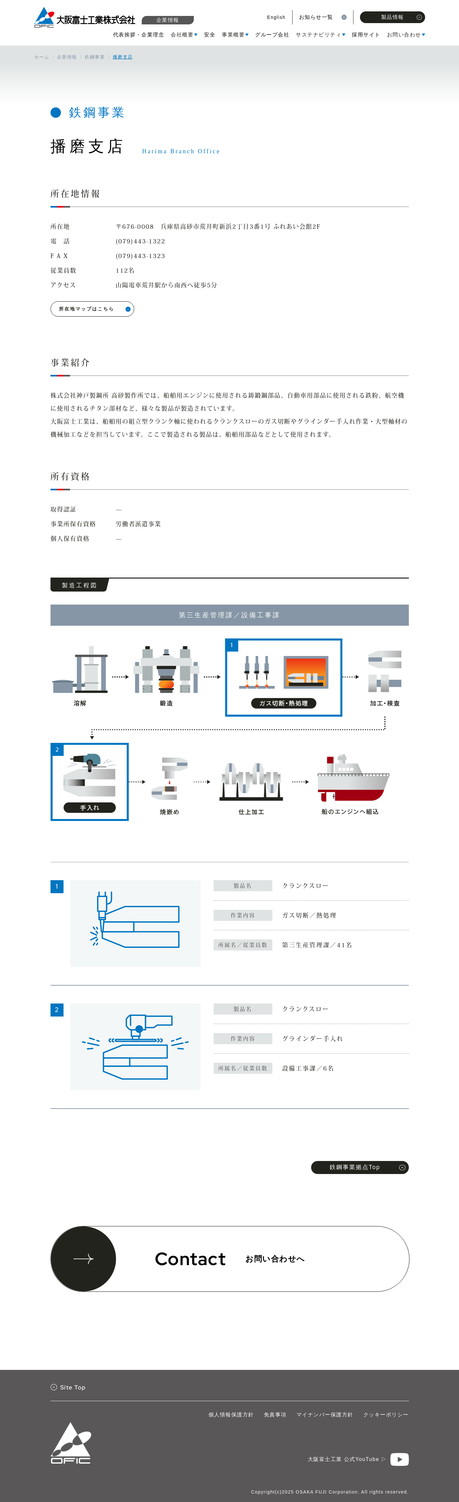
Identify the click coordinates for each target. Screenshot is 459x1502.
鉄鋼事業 (95, 57)
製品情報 (401, 17)
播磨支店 (123, 57)
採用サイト (366, 34)
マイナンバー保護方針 (324, 1414)
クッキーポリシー (386, 1414)
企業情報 (167, 20)
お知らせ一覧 (316, 17)
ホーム (42, 57)
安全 (209, 34)
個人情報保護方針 (231, 1414)
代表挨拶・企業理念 (139, 34)
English (276, 17)
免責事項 (275, 1414)
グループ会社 (272, 34)
